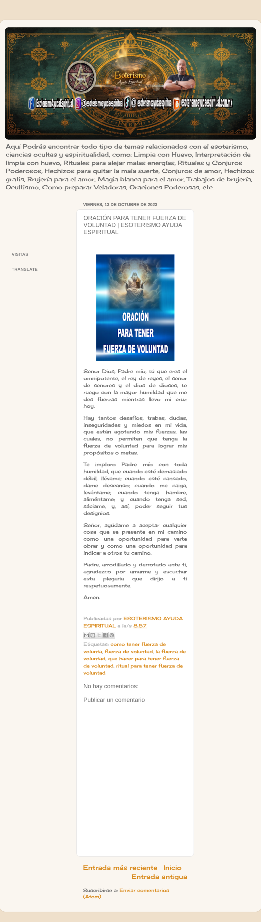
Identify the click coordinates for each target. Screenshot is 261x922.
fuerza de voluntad (129, 651)
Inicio (173, 868)
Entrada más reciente (120, 868)
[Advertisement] (40, 221)
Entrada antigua (159, 877)
